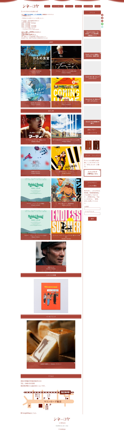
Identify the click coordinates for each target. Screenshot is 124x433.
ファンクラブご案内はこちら (92, 173)
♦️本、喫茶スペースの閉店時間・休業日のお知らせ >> (33, 36)
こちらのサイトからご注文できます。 (31, 29)
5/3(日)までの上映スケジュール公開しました (32, 18)
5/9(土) (23, 14)
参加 (92, 218)
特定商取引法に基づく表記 (62, 425)
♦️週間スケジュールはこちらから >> (29, 35)
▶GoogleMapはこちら (28, 413)
